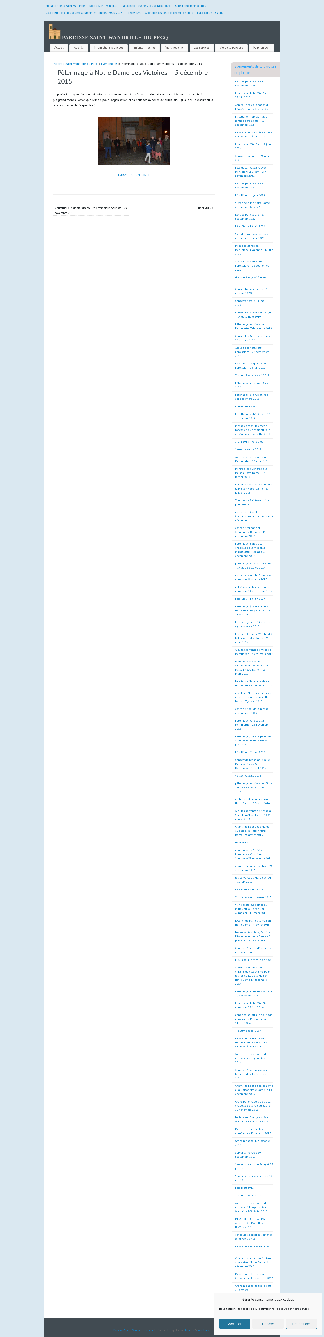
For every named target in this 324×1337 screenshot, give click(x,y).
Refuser (268, 1324)
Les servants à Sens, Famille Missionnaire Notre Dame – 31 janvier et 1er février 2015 (253, 932)
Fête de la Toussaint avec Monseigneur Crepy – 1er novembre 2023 (250, 167)
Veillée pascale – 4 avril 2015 (253, 892)
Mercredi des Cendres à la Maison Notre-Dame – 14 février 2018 (251, 468)
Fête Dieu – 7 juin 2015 (249, 885)
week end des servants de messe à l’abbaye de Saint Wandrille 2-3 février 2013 (251, 1202)
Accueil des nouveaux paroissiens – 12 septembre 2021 (252, 261)
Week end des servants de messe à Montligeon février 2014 (252, 1053)
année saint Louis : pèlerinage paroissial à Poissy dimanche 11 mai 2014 (253, 1014)
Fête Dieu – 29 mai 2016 (250, 747)
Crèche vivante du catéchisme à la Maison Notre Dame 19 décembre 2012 (253, 1257)
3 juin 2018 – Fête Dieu (249, 437)
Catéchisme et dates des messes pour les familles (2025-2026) (84, 12)
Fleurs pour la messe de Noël (253, 955)
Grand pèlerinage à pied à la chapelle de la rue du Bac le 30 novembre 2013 (253, 1101)
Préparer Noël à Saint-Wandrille (65, 5)
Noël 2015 (205, 203)
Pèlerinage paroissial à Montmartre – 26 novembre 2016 (252, 720)
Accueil (59, 43)
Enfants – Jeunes (144, 43)
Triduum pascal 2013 (248, 1191)
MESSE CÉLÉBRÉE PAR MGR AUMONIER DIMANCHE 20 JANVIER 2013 (250, 1218)
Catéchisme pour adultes (190, 5)
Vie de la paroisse (231, 43)
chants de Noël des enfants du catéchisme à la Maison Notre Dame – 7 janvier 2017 (254, 692)
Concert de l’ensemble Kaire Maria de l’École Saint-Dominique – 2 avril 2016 (252, 759)
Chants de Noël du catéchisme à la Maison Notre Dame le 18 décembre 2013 (254, 1085)
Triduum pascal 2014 (248, 1026)
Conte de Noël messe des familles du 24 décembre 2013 (251, 1069)
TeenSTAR (134, 12)
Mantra (189, 1325)
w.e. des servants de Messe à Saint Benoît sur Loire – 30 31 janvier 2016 (253, 810)
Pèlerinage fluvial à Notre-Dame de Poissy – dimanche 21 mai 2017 (252, 606)
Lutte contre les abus (210, 12)
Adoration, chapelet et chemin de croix (169, 12)
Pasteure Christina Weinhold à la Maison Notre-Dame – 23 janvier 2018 (253, 484)
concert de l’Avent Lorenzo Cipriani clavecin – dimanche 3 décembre (254, 511)
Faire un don (261, 43)
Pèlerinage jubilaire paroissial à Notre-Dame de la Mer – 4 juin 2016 (253, 736)
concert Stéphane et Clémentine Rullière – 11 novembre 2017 (250, 527)
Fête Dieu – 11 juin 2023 (250, 190)
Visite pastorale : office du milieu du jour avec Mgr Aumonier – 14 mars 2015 (251, 904)
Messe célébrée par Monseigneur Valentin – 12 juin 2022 (254, 245)
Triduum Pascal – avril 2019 (252, 370)
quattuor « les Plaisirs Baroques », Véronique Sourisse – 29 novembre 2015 (253, 849)
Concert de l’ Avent (246, 402)
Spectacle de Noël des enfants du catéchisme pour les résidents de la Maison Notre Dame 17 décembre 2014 (252, 971)
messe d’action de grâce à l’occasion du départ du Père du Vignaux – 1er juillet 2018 (253, 425)
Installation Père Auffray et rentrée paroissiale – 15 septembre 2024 (251, 116)
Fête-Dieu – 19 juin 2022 (250, 221)
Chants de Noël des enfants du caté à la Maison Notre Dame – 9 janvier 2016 (252, 826)
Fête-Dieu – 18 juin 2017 (250, 594)
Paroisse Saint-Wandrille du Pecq (75, 59)
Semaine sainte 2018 (248, 444)
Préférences (301, 1324)
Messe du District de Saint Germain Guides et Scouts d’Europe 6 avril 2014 (251, 1038)
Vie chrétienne (174, 43)
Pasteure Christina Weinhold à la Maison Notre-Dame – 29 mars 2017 (253, 633)
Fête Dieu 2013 (244, 1183)
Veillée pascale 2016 (248, 771)
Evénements (109, 59)
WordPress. (204, 1325)
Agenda (79, 43)
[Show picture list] (133, 170)
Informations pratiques (108, 43)
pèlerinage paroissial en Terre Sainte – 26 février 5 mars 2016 (253, 783)
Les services (201, 43)
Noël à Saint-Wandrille (103, 5)
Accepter (234, 1324)
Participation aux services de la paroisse (146, 5)
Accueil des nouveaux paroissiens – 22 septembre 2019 (252, 347)
